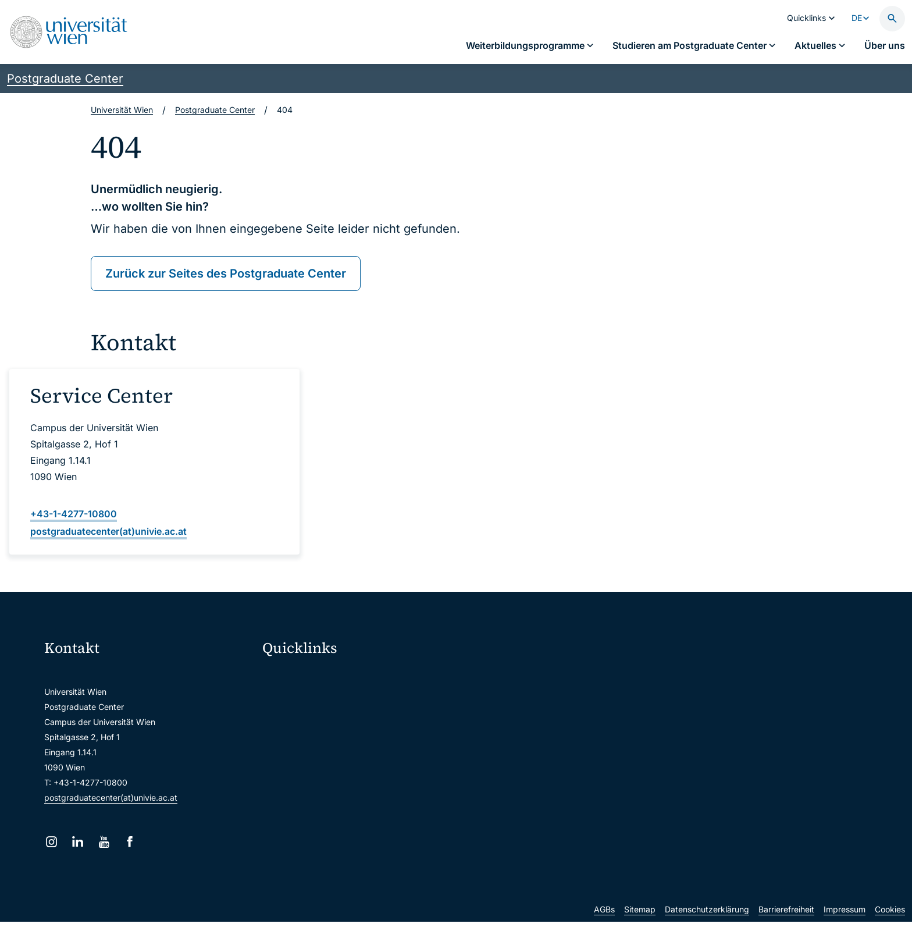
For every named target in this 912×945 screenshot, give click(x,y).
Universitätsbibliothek (311, 799)
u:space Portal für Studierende (328, 725)
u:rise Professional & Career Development (348, 847)
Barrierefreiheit (786, 932)
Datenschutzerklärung (707, 932)
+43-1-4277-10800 (73, 514)
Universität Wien (122, 110)
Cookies (890, 932)
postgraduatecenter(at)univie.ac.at (110, 797)
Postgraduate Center (65, 79)
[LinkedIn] (78, 841)
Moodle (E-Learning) (309, 676)
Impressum (844, 932)
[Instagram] (51, 841)
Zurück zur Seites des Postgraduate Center (225, 273)
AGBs (604, 932)
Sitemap (640, 932)
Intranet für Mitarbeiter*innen (325, 774)
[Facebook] (130, 841)
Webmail (286, 701)
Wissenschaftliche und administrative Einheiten (359, 823)
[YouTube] (104, 841)
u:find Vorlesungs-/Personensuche (335, 750)
